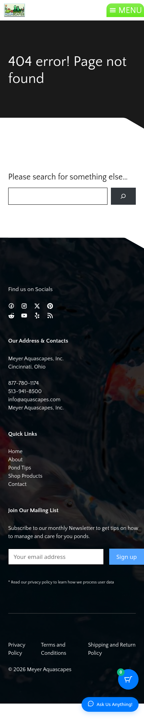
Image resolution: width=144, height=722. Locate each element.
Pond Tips (19, 468)
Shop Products (25, 476)
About (15, 460)
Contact (17, 484)
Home (15, 451)
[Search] (123, 196)
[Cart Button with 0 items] (128, 679)
